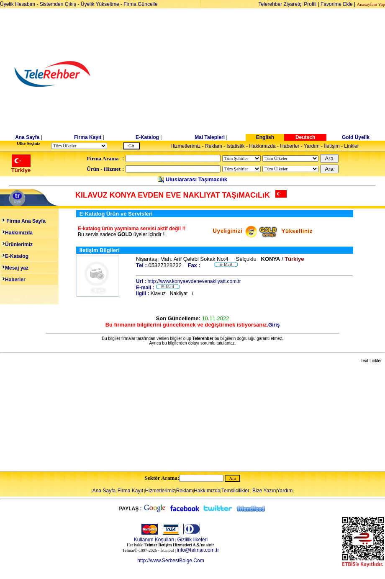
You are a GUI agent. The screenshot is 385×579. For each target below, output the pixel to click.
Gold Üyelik (356, 137)
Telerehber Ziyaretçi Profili (288, 4)
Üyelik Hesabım (17, 4)
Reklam (213, 146)
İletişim (331, 146)
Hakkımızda (262, 146)
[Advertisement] (257, 74)
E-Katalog (147, 137)
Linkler (351, 146)
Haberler (289, 146)
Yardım (312, 146)
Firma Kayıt (87, 137)
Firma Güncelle (140, 4)
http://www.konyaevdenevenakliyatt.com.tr (194, 281)
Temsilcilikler (235, 491)
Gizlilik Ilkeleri (192, 540)
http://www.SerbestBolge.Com (170, 561)
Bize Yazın (264, 491)
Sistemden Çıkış (58, 4)
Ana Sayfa (27, 137)
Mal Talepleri (210, 137)
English (265, 137)
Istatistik (235, 146)
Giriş (274, 325)
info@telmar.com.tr (198, 550)
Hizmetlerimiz (185, 146)
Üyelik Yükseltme (100, 4)
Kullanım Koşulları (154, 540)
